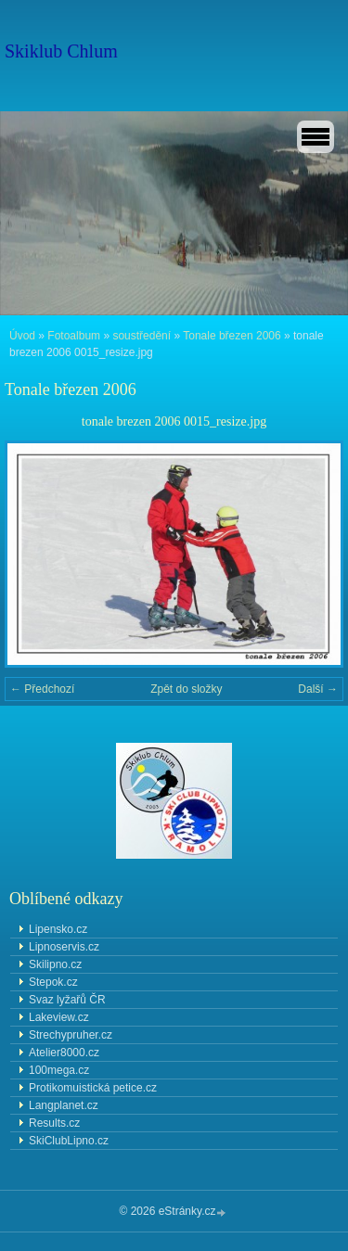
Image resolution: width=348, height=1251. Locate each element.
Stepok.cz (53, 982)
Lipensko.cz (58, 929)
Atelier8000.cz (64, 1052)
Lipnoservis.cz (64, 946)
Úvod (22, 335)
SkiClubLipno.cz (69, 1140)
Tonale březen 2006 (231, 335)
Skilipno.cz (55, 964)
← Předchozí (42, 689)
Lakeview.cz (59, 1017)
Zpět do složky (186, 689)
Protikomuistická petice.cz (93, 1087)
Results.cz (54, 1123)
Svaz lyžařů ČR (67, 999)
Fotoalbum (73, 335)
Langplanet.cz (63, 1105)
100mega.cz (59, 1070)
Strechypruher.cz (70, 1034)
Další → (318, 689)
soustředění (141, 335)
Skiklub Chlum (61, 51)
